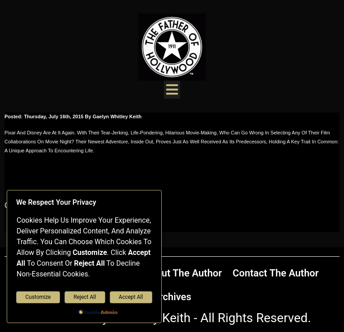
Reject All (84, 297)
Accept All (131, 297)
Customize (38, 297)
